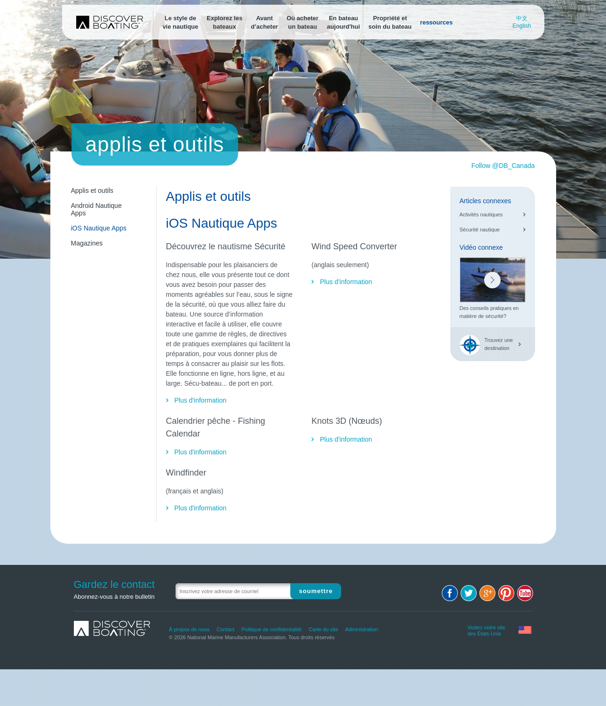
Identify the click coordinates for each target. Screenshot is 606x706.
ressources (436, 22)
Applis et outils (92, 190)
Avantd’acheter (264, 22)
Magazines (87, 243)
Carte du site (323, 629)
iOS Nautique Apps (99, 228)
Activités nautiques (481, 214)
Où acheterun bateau (303, 22)
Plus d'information (201, 400)
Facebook (449, 593)
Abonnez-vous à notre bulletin (114, 596)
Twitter (468, 593)
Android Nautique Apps (96, 209)
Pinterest (506, 593)
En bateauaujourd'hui (343, 22)
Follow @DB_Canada (503, 165)
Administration (361, 629)
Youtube (525, 593)
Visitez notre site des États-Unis (486, 629)
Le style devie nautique (180, 22)
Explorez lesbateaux (224, 22)
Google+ (487, 593)
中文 (521, 18)
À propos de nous (189, 629)
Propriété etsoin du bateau (390, 22)
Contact (225, 629)
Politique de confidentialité (271, 629)
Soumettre (316, 591)
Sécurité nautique (480, 229)
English (521, 26)
